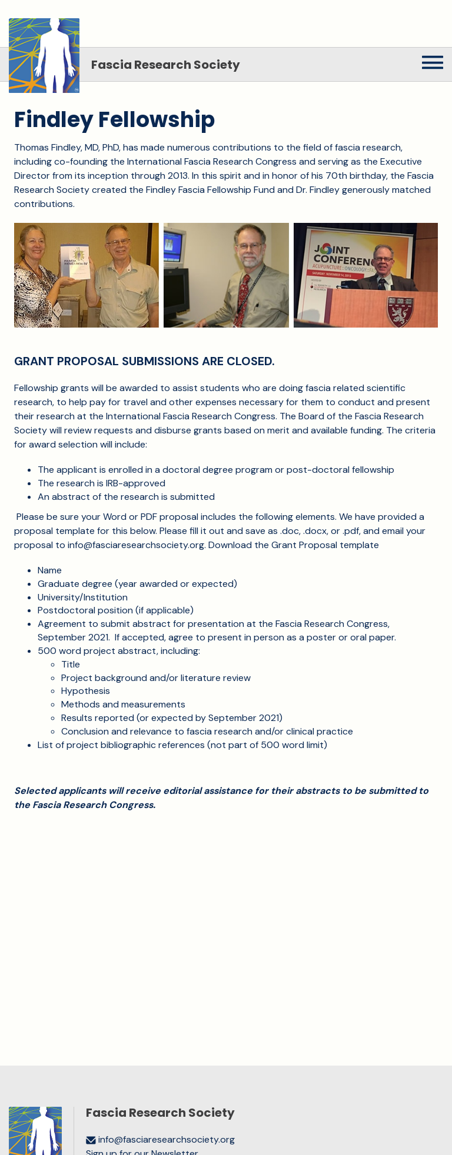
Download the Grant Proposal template (293, 545)
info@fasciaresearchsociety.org (136, 545)
